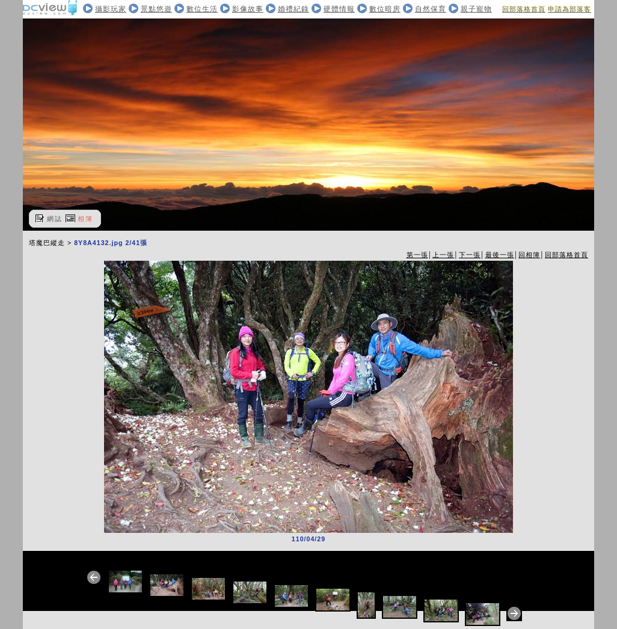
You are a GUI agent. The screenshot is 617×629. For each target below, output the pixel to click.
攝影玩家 (110, 9)
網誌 (55, 218)
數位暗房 (385, 9)
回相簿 (529, 254)
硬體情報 (339, 9)
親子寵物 (476, 9)
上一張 (443, 254)
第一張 (417, 254)
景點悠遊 (156, 9)
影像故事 (247, 9)
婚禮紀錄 (293, 9)
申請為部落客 (569, 9)
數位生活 (202, 9)
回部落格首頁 (523, 9)
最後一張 (499, 254)
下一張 (469, 254)
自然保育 (430, 9)
